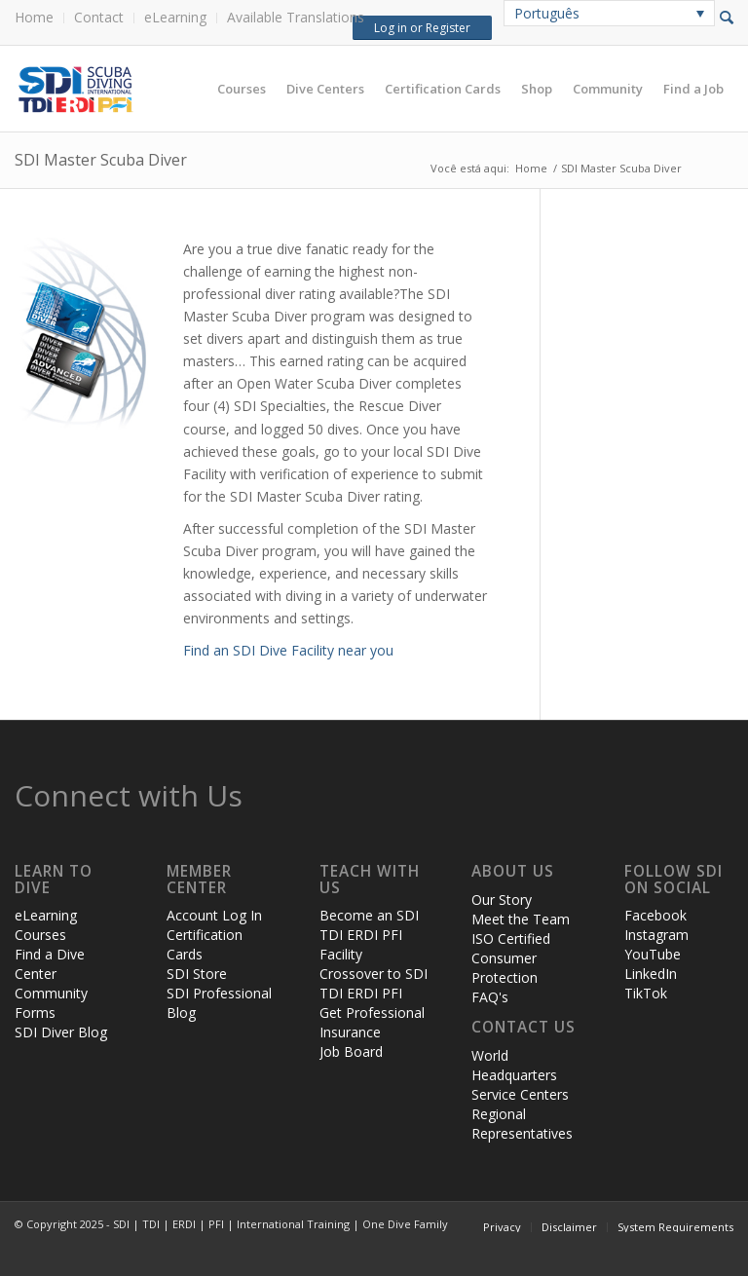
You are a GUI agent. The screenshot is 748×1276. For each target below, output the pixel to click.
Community (51, 993)
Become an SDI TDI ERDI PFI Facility (369, 934)
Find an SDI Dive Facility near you (288, 650)
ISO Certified (510, 938)
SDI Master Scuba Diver (101, 159)
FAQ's (489, 997)
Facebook (655, 915)
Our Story (501, 899)
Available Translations (295, 17)
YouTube (652, 954)
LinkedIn (650, 973)
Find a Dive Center (50, 964)
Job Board (351, 1051)
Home (34, 17)
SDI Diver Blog (61, 1032)
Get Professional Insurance (372, 1022)
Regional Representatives (522, 1124)
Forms (35, 1012)
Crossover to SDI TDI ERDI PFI (373, 983)
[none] (609, 13)
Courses (40, 934)
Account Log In (214, 915)
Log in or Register (419, 27)
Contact (99, 17)
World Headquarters (514, 1065)
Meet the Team (520, 919)
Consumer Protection (504, 968)
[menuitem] (39, 18)
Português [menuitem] (547, 13)
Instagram (656, 934)
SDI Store (197, 973)
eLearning (175, 17)
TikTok (645, 993)
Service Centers (520, 1094)
